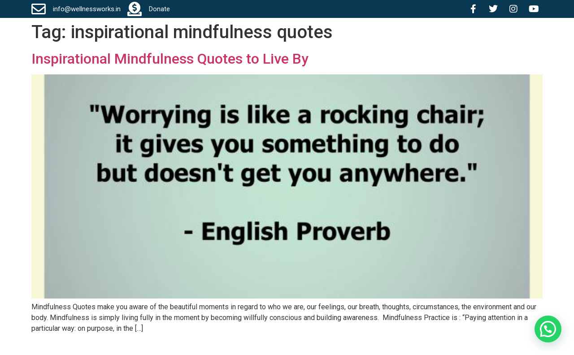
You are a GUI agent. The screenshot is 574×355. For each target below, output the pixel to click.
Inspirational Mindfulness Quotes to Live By (170, 58)
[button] (548, 329)
